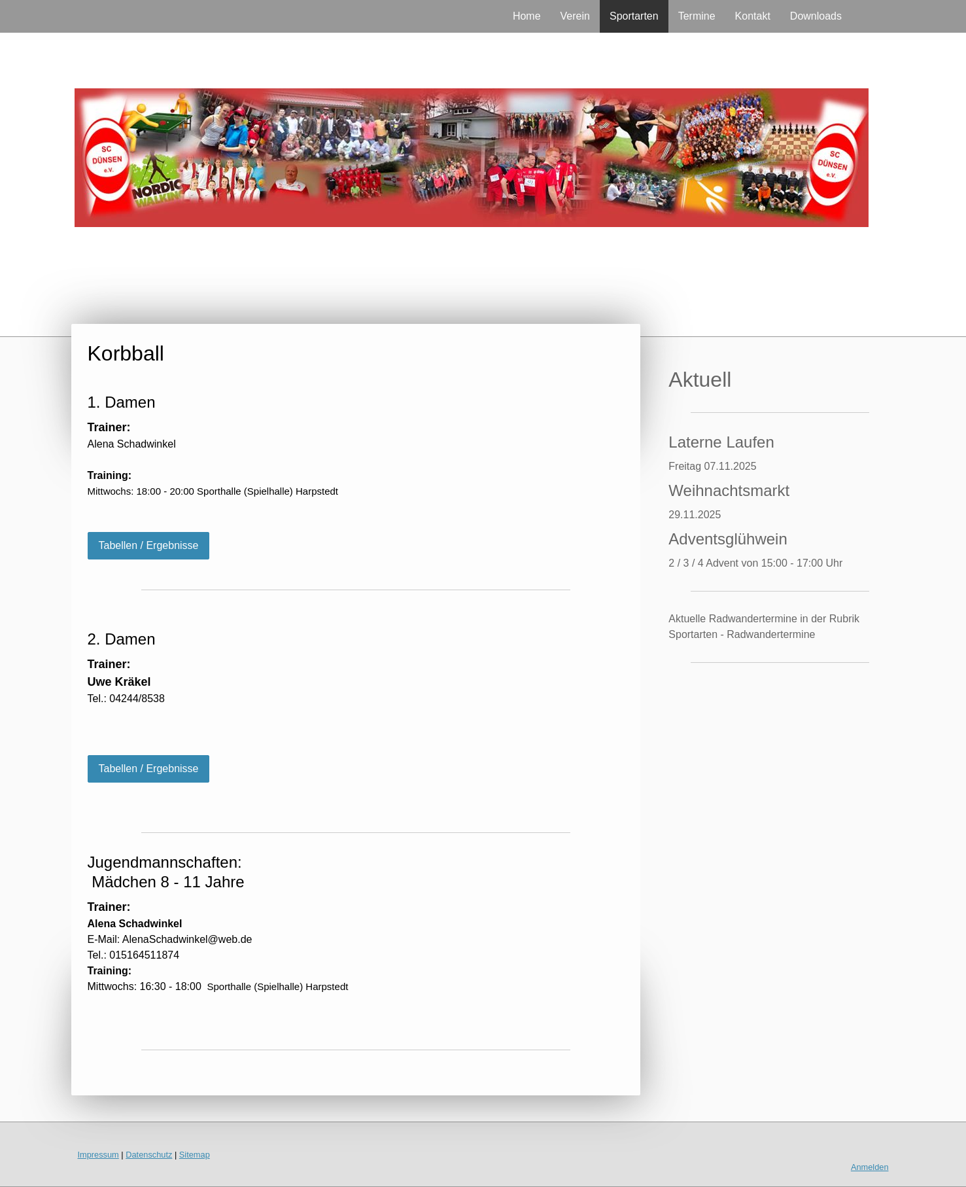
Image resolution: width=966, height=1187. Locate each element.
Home (527, 16)
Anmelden (870, 1167)
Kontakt (752, 16)
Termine (697, 16)
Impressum (98, 1155)
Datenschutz (149, 1155)
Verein (575, 16)
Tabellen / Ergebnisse (149, 545)
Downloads (816, 16)
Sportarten (634, 16)
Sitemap (194, 1155)
